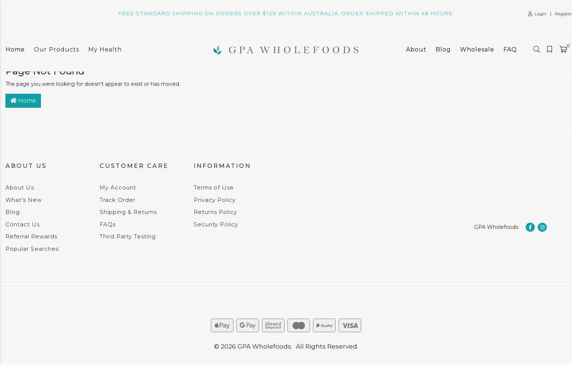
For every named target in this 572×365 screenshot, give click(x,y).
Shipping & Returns (128, 211)
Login (537, 13)
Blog (443, 49)
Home (15, 49)
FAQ (510, 49)
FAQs (108, 224)
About (416, 49)
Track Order (117, 199)
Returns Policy (215, 211)
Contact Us (22, 224)
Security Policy (216, 224)
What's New (23, 199)
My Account (118, 187)
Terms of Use (214, 187)
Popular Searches (32, 248)
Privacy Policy (215, 199)
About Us (19, 187)
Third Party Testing (128, 236)
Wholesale (477, 49)
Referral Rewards (31, 236)
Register (563, 13)
